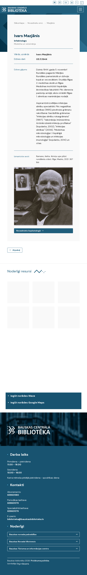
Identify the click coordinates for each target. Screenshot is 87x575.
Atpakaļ (15, 250)
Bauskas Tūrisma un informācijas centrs (29, 548)
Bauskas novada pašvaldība (22, 534)
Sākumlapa (19, 23)
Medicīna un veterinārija (25, 44)
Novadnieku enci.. (36, 23)
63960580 (13, 494)
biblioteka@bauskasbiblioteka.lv (25, 519)
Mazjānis (51, 23)
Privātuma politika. (40, 560)
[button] (71, 2)
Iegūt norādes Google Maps (44, 404)
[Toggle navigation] (80, 9)
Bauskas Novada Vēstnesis (22, 541)
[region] (43, 367)
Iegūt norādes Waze (23, 396)
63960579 (13, 503)
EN (66, 2)
